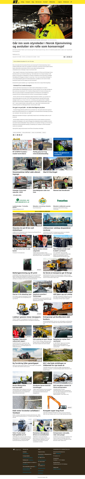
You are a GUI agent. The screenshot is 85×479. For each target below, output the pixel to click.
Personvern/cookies (27, 472)
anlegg (44, 132)
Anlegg (22, 1)
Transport (28, 1)
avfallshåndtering (26, 132)
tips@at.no (31, 460)
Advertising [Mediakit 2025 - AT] (40, 473)
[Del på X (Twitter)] (66, 57)
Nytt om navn (39, 1)
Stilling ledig (52, 1)
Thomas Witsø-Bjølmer (28, 457)
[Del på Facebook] (64, 57)
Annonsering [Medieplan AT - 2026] (40, 470)
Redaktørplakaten (26, 469)
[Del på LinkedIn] (68, 57)
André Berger (41, 455)
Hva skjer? (45, 1)
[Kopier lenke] (71, 57)
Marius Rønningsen (42, 460)
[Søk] (71, 2)
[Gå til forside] (16, 1)
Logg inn (60, 1)
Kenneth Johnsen (57, 469)
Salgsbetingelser (41, 468)
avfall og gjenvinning (36, 132)
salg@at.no (42, 464)
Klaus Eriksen (25, 453)
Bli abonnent (66, 1)
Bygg (33, 1)
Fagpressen (25, 464)
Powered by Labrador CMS (42, 477)
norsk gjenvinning (17, 132)
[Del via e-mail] (69, 57)
